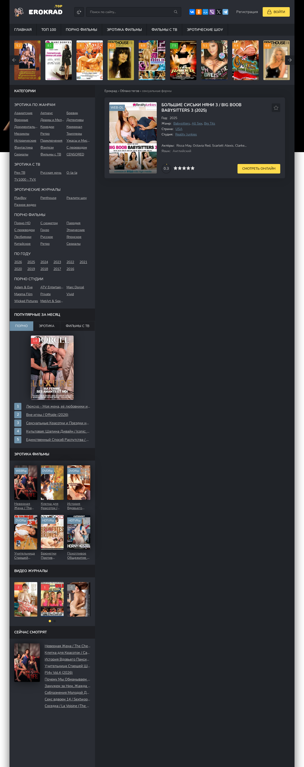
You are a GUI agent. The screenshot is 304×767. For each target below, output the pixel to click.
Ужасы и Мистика (78, 140)
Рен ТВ (19, 172)
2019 (31, 269)
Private (45, 294)
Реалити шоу (76, 198)
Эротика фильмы (124, 29)
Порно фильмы (81, 29)
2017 (57, 269)
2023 (57, 262)
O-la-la (71, 172)
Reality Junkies (186, 134)
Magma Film (23, 294)
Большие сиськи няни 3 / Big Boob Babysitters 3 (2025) (202, 107)
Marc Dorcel (75, 287)
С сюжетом (49, 223)
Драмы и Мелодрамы (52, 120)
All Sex (197, 123)
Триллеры (74, 133)
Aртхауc (46, 113)
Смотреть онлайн (259, 168)
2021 (83, 262)
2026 (18, 262)
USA (179, 129)
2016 (70, 269)
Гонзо (44, 230)
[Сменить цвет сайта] (79, 12)
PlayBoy (20, 198)
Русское (46, 237)
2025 (31, 262)
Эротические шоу (205, 29)
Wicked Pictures (26, 301)
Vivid (70, 294)
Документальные (26, 127)
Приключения (51, 140)
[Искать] (175, 12)
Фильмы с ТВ (164, 29)
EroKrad (45, 11)
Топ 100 (48, 29)
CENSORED (75, 154)
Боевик (72, 113)
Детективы (75, 120)
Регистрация (247, 12)
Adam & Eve (23, 287)
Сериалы (21, 154)
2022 (70, 262)
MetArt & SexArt (52, 301)
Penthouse (48, 198)
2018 (44, 269)
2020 (18, 269)
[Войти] (276, 12)
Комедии (47, 127)
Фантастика (23, 147)
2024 (44, 262)
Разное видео (25, 205)
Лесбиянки (22, 237)
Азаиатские (23, 113)
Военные (21, 120)
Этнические (75, 230)
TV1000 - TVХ (25, 179)
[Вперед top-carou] (289, 60)
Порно (21, 326)
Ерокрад (110, 91)
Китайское (22, 243)
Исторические (25, 140)
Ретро (45, 133)
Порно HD (22, 223)
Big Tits (209, 123)
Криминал (74, 127)
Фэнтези (47, 147)
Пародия (73, 223)
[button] (50, 621)
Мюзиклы (21, 133)
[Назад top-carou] (14, 60)
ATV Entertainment (52, 287)
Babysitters (181, 123)
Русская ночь (51, 172)
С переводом (76, 147)
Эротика (46, 326)
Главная (23, 29)
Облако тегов (129, 91)
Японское (73, 237)
